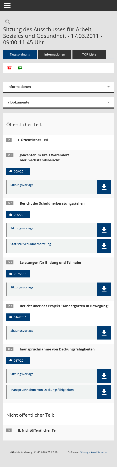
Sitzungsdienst (93, 452)
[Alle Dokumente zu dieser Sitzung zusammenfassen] (9, 68)
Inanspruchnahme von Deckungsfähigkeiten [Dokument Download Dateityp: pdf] (42, 390)
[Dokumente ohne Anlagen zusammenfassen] (20, 68)
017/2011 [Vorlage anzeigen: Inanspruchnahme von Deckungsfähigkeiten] (20, 360)
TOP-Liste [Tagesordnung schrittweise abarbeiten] (89, 54)
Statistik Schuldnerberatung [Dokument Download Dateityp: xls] (31, 244)
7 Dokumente (18, 102)
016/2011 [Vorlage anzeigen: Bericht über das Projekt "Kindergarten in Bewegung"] (20, 317)
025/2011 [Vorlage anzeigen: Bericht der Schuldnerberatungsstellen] (20, 215)
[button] (104, 187)
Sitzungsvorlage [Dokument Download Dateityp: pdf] (22, 185)
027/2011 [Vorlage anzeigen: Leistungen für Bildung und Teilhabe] (20, 274)
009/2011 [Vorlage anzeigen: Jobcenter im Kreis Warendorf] (20, 171)
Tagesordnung (20, 54)
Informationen (54, 54)
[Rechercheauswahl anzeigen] (6, 22)
